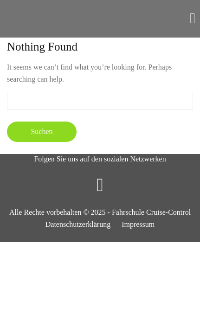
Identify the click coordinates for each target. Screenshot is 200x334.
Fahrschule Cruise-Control (151, 212)
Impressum (138, 224)
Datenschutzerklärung (77, 224)
